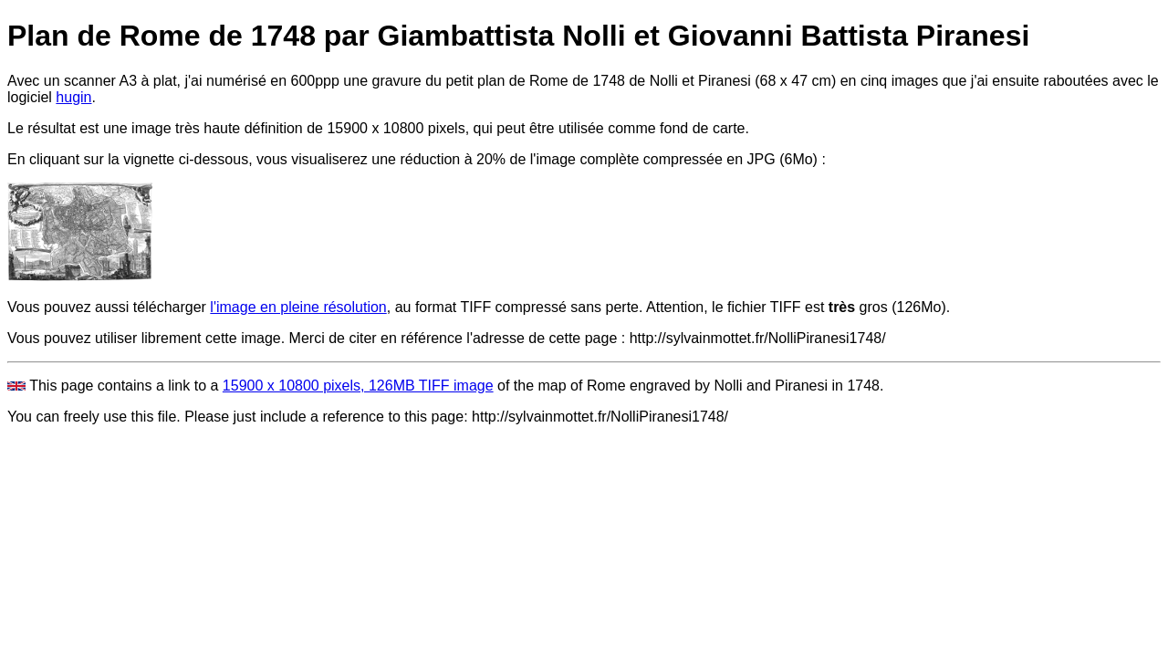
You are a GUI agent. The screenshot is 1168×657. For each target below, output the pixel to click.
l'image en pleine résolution (298, 307)
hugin (73, 97)
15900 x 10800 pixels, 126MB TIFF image (358, 385)
